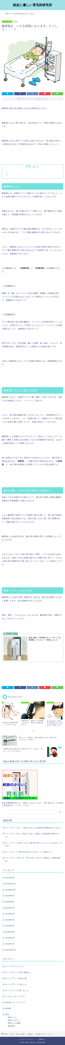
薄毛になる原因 (7, 21)
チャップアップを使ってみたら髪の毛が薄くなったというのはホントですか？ (34, 844)
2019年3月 (10, 878)
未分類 (8, 1008)
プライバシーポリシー (27, 1039)
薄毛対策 (11, 1026)
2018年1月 (10, 944)
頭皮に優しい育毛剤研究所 (32, 5)
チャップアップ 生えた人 (16, 984)
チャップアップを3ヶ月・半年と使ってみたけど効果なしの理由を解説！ (32, 859)
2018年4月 (10, 926)
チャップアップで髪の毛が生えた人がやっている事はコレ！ (29, 852)
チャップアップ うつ (14, 966)
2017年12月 (10, 950)
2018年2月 (10, 938)
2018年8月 (10, 902)
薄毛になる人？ (14, 1020)
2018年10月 (10, 890)
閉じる (35, 167)
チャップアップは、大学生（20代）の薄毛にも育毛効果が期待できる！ (32, 835)
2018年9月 (10, 896)
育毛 (7, 1014)
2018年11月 (10, 884)
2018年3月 (10, 932)
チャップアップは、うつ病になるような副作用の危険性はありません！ (34, 828)
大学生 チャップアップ (15, 1002)
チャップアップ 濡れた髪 (16, 978)
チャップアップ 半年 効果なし (18, 972)
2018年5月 (10, 920)
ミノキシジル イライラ (15, 996)
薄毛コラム (12, 1017)
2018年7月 (10, 908)
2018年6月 (10, 914)
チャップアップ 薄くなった (17, 990)
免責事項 (41, 1039)
